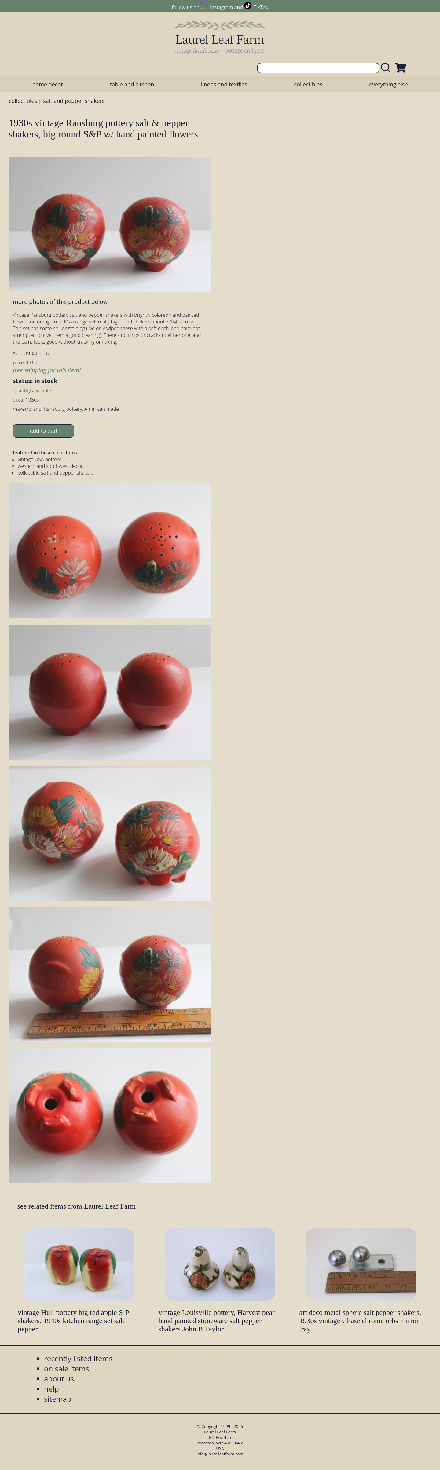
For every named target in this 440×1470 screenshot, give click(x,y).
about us (59, 1378)
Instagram (221, 7)
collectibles (308, 84)
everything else (388, 84)
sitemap (58, 1399)
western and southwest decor (50, 466)
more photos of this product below (60, 301)
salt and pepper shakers (74, 100)
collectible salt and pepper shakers (56, 472)
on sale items (66, 1368)
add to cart (43, 431)
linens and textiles (224, 84)
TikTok (261, 7)
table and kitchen (132, 84)
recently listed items (78, 1358)
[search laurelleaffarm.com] (387, 68)
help (51, 1389)
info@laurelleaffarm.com (220, 1454)
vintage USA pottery (39, 459)
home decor (47, 84)
